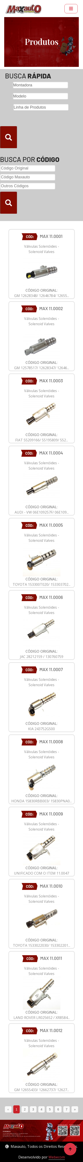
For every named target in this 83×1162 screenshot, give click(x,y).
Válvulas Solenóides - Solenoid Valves (41, 249)
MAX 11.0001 (51, 236)
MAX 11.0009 (51, 813)
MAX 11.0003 (51, 380)
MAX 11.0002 (51, 308)
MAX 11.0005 (51, 525)
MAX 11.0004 (51, 452)
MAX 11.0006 (51, 597)
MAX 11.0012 (51, 1030)
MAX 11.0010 (51, 886)
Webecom (56, 1157)
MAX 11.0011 (51, 958)
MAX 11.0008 (51, 741)
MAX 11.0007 (51, 669)
